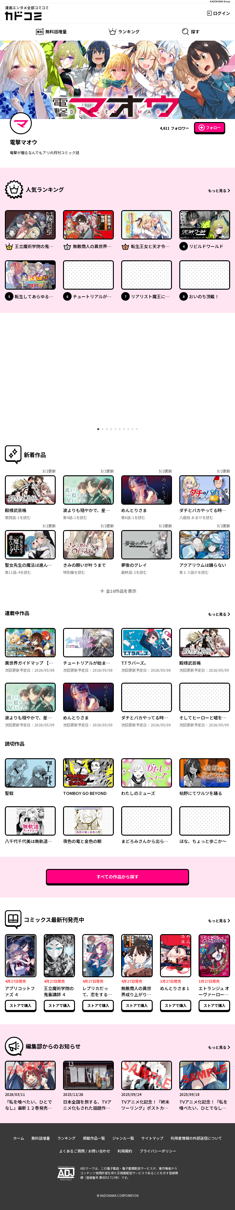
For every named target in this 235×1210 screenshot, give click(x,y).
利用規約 (125, 1150)
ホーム (18, 1138)
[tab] (98, 429)
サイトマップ (152, 1138)
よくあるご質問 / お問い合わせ (84, 1150)
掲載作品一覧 (94, 1138)
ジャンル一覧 (123, 1138)
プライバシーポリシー (158, 1150)
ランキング (66, 1138)
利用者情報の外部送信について (196, 1138)
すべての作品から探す (117, 877)
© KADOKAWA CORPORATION (118, 1195)
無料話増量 (41, 1138)
